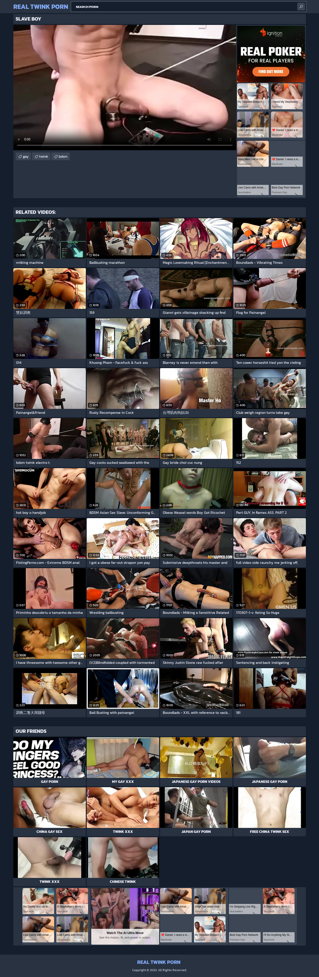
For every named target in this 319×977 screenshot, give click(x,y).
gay (26, 156)
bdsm (63, 156)
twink (43, 156)
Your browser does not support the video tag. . (124, 87)
